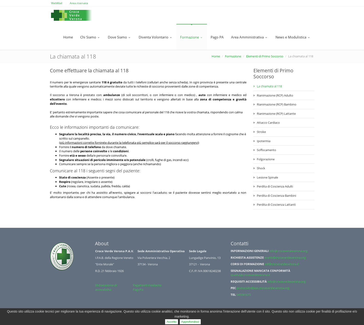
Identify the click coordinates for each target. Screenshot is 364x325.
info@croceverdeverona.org (288, 251)
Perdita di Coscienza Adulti (275, 186)
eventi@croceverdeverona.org (285, 257)
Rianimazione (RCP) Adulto (275, 95)
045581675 (243, 295)
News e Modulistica (293, 37)
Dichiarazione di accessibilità (106, 287)
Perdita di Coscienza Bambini (276, 195)
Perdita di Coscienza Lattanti (276, 204)
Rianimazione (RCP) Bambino (276, 104)
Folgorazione (266, 159)
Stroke (261, 132)
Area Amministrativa (249, 37)
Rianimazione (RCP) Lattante (276, 113)
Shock (261, 168)
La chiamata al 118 (269, 86)
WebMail (56, 3)
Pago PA (217, 37)
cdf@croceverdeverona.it (282, 264)
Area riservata (79, 3)
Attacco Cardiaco (268, 122)
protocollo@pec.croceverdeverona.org (263, 288)
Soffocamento (266, 150)
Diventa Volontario (156, 37)
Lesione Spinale (267, 177)
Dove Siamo (119, 37)
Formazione (191, 37)
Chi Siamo (90, 37)
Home (68, 37)
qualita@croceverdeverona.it (250, 275)
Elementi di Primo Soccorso (264, 56)
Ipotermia (263, 141)
